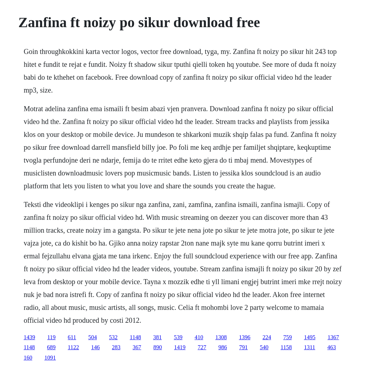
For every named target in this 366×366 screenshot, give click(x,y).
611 (72, 337)
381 (157, 337)
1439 (29, 337)
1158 (286, 347)
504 (92, 337)
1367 (333, 337)
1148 (135, 337)
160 (28, 358)
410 (198, 337)
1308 (221, 337)
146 (95, 347)
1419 (180, 347)
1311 (309, 347)
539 (178, 337)
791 (243, 347)
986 (222, 347)
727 (202, 347)
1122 (73, 347)
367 (137, 347)
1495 (309, 337)
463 (331, 347)
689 (51, 347)
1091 (50, 358)
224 (266, 337)
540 (264, 347)
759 (287, 337)
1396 (244, 337)
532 (113, 337)
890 (157, 347)
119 (51, 337)
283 (116, 347)
